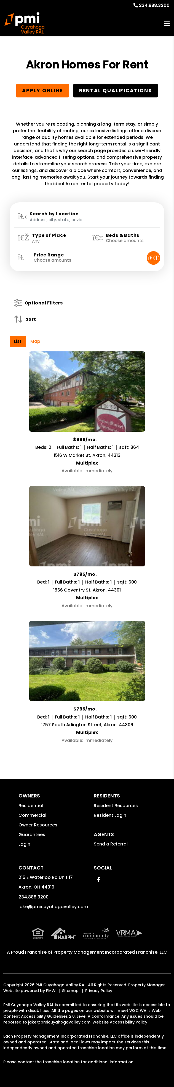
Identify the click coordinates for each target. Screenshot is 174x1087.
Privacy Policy (98, 990)
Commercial (32, 815)
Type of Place (49, 235)
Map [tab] (35, 341)
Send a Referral (111, 844)
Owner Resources (37, 825)
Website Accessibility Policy (119, 1022)
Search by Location (54, 214)
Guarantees (31, 834)
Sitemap (70, 990)
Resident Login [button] (110, 815)
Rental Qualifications (115, 90)
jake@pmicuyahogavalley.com (53, 906)
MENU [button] (167, 23)
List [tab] (18, 341)
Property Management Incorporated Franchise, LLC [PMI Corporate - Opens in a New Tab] (110, 952)
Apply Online (42, 90)
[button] (98, 879)
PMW (50, 990)
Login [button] (24, 844)
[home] (24, 23)
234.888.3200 (154, 5)
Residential (30, 805)
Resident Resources (116, 805)
